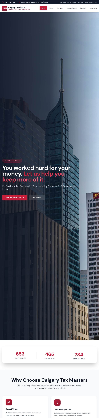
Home (43, 8)
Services (60, 8)
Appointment (72, 8)
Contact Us (36, 197)
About (51, 8)
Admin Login (93, 8)
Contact (83, 8)
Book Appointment (14, 197)
